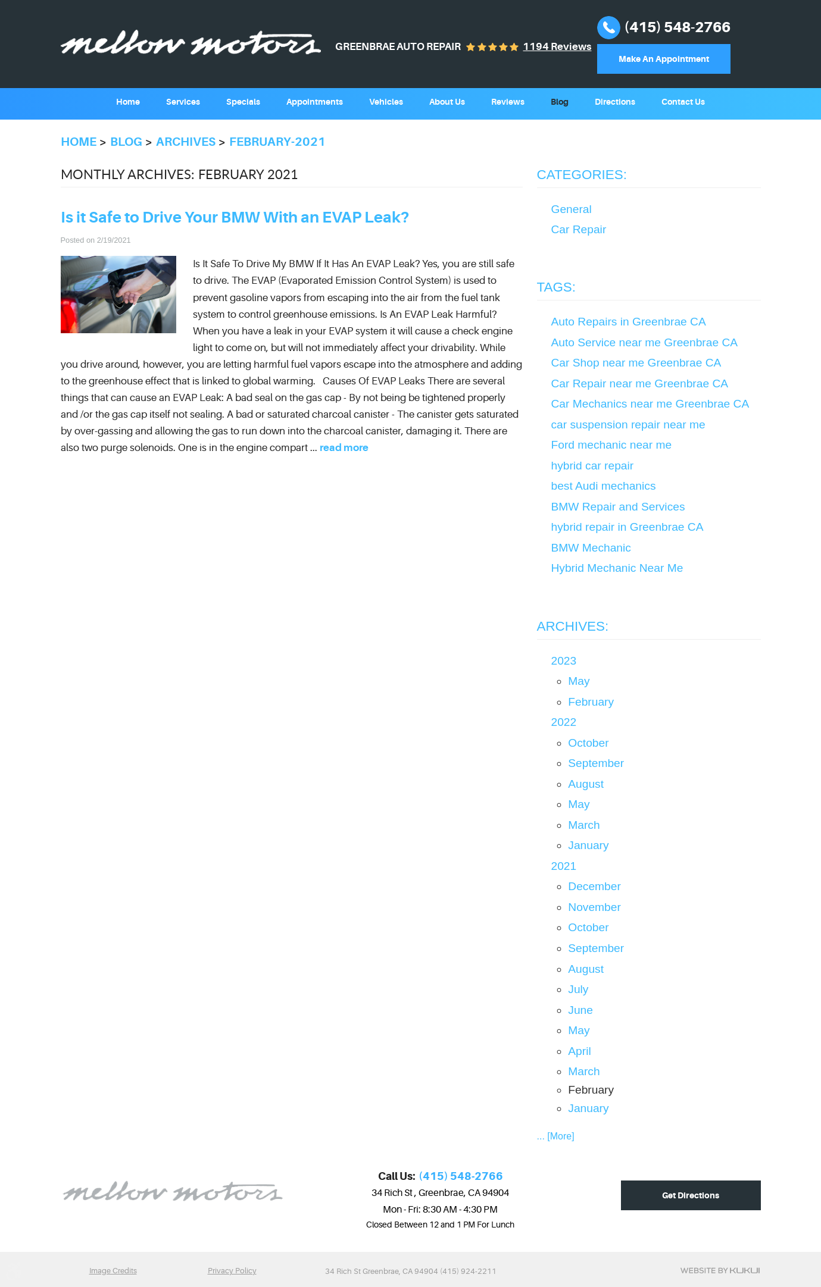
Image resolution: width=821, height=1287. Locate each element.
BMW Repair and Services (618, 506)
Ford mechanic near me (611, 445)
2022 (564, 722)
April (579, 1051)
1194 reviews (557, 46)
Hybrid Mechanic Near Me (617, 568)
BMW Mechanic (591, 547)
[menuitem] (128, 100)
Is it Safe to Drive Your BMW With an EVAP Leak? (235, 217)
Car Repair (579, 229)
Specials (243, 102)
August (586, 784)
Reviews (508, 102)
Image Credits (113, 1270)
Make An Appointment (664, 59)
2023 (564, 661)
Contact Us (683, 102)
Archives (186, 142)
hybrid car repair (592, 465)
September (596, 763)
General (571, 209)
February (591, 702)
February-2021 (277, 142)
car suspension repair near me (628, 424)
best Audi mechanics (603, 486)
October (588, 743)
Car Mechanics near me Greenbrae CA (650, 403)
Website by (720, 1270)
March (584, 825)
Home (128, 102)
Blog (560, 102)
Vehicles (386, 102)
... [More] (556, 1136)
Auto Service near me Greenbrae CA (644, 342)
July (578, 989)
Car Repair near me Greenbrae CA (640, 383)
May (578, 681)
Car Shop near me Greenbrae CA (636, 362)
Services (183, 102)
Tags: (556, 287)
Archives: (573, 626)
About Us (447, 102)
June (580, 1010)
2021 (564, 866)
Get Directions (690, 1195)
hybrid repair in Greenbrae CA (627, 527)
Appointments (314, 102)
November (594, 907)
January (588, 845)
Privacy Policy (232, 1270)
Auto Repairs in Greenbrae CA (628, 321)
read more (344, 447)
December (594, 886)
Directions (615, 102)
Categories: (582, 174)
